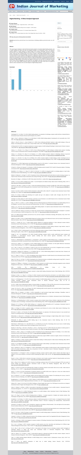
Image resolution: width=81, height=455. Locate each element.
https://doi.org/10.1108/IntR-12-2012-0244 (44, 409)
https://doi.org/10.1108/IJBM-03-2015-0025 (19, 272)
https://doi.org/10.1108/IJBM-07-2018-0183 (43, 172)
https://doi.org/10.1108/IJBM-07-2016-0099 (27, 297)
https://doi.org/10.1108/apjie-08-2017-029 (55, 204)
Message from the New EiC (47, 1)
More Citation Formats (62, 41)
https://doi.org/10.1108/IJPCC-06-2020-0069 (19, 401)
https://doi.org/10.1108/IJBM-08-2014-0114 (19, 321)
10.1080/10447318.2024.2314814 (64, 104)
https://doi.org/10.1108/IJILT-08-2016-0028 (57, 176)
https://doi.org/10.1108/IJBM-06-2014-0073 (23, 413)
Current (36, 451)
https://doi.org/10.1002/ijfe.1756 (52, 329)
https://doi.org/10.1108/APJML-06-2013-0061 (37, 231)
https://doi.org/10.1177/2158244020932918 (24, 139)
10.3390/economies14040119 (63, 73)
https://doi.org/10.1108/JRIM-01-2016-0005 (40, 376)
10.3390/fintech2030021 (62, 83)
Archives (14, 15)
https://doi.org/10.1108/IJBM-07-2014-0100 (42, 333)
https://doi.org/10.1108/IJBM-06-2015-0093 (56, 155)
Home (10, 11)
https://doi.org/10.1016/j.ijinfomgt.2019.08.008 (39, 388)
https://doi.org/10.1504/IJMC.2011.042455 (33, 256)
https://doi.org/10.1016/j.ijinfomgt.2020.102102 (35, 164)
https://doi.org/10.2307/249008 (17, 215)
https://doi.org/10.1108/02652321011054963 (27, 208)
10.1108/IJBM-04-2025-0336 (63, 94)
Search (70, 11)
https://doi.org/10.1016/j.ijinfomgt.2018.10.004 (37, 305)
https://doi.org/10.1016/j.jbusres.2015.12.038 (36, 260)
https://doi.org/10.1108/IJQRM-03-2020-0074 (20, 364)
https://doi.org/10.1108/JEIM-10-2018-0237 (42, 227)
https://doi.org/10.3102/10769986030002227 (35, 219)
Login (59, 11)
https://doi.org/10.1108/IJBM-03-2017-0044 (57, 301)
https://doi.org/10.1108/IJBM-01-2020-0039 (44, 223)
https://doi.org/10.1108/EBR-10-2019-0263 (25, 289)
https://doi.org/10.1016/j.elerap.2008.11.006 (45, 285)
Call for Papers (42, 11)
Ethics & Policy (34, 11)
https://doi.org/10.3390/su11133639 (18, 237)
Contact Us (63, 1)
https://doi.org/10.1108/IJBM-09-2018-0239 (32, 344)
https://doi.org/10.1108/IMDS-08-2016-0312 (44, 425)
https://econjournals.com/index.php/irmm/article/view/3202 (58, 276)
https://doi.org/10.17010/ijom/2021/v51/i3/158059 (24, 309)
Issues (14, 11)
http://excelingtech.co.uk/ (43, 384)
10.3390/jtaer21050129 (62, 126)
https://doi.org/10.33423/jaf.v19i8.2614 (34, 313)
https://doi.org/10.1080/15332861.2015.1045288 (28, 147)
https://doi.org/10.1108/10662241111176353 (19, 442)
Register (67, 1)
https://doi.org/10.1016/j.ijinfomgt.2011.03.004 (20, 430)
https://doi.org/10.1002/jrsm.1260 (35, 405)
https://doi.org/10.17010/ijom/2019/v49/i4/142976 (34, 368)
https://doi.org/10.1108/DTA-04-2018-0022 (38, 396)
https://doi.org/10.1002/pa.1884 (52, 143)
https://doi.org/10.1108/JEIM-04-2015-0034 (41, 434)
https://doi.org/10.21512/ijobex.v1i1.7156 (52, 380)
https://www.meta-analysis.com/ (55, 179)
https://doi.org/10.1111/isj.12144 (44, 248)
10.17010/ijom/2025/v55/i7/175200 (64, 113)
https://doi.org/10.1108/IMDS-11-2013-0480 (39, 264)
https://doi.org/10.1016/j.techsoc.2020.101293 (29, 168)
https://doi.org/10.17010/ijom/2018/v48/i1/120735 (40, 359)
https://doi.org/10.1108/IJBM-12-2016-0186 (24, 392)
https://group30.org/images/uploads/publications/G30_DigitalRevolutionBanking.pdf (27, 268)
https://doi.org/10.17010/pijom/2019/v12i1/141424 (37, 293)
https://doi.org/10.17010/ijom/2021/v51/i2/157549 (33, 372)
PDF (59, 23)
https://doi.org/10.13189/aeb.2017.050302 (30, 337)
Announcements (57, 1)
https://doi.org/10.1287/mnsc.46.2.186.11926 (27, 417)
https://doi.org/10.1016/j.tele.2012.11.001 (30, 252)
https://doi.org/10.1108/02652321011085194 (19, 421)
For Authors (26, 11)
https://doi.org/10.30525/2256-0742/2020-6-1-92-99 (31, 317)
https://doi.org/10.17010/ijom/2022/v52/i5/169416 (21, 36)
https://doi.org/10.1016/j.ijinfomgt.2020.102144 (20, 350)
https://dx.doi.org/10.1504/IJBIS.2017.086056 (20, 281)
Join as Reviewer (38, 1)
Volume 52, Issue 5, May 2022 (21, 15)
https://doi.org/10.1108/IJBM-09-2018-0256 (32, 192)
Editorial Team (20, 11)
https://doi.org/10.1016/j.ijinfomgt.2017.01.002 (54, 151)
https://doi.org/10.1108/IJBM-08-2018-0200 (55, 240)
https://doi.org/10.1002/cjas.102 (17, 438)
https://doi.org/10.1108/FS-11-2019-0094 (19, 196)
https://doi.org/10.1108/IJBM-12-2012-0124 (31, 200)
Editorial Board (31, 451)
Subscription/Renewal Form (51, 11)
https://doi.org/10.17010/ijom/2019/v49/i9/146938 (21, 182)
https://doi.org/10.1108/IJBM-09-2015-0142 (38, 244)
